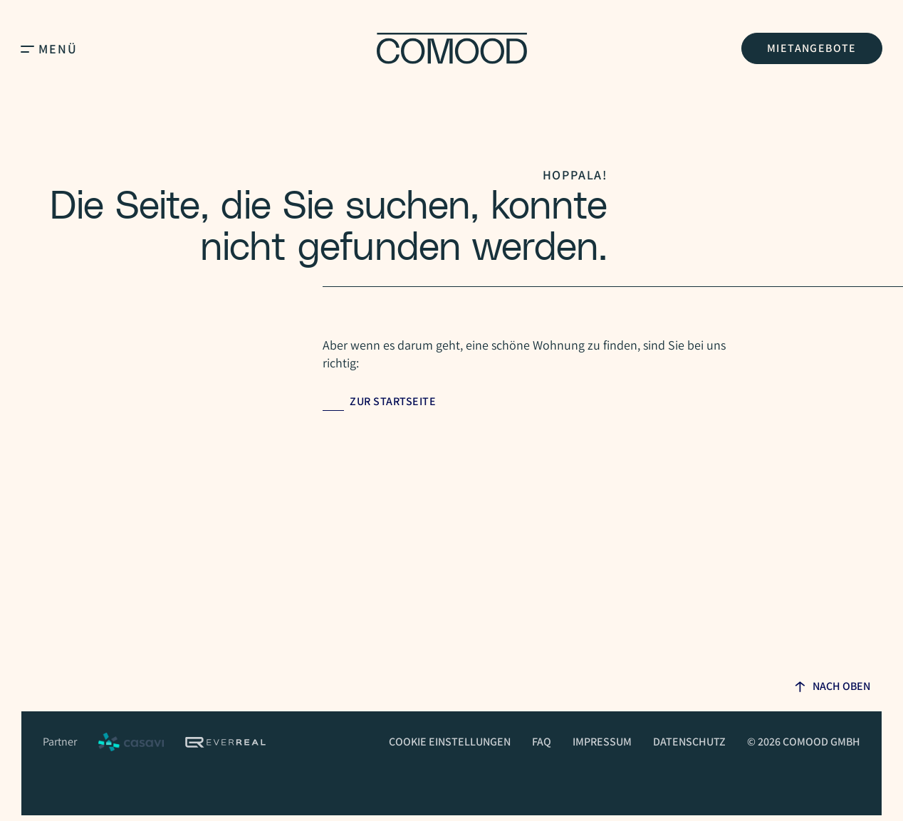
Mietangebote (812, 48)
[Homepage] (452, 48)
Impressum (602, 741)
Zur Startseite (393, 401)
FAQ (541, 741)
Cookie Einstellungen (450, 741)
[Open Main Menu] (27, 48)
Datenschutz (689, 741)
